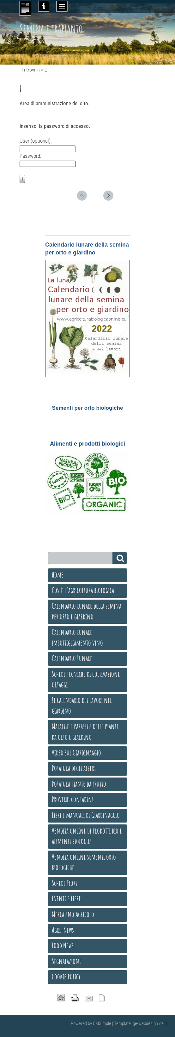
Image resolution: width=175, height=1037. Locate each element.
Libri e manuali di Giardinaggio (86, 815)
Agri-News (63, 930)
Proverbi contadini (73, 799)
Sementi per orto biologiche (87, 408)
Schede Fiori (64, 883)
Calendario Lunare (72, 658)
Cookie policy (66, 976)
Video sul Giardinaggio (76, 752)
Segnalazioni (66, 961)
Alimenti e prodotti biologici (87, 444)
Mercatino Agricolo (73, 914)
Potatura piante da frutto (79, 784)
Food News (63, 945)
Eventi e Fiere (66, 898)
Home (57, 574)
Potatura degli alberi (74, 768)
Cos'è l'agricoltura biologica (83, 590)
